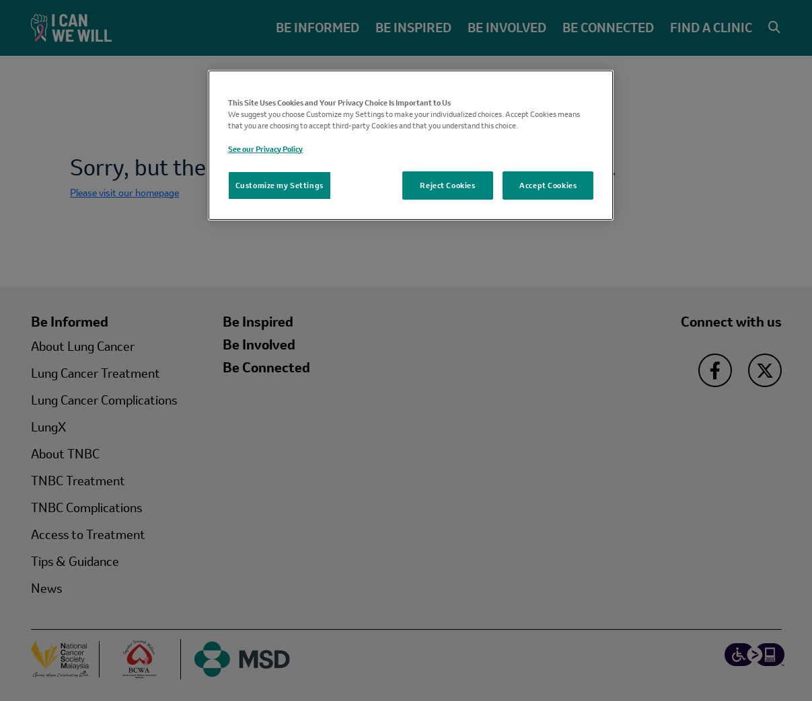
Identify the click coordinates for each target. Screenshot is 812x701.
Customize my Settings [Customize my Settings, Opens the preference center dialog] (279, 185)
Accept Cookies (548, 185)
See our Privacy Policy (265, 149)
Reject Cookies (447, 185)
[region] (411, 145)
